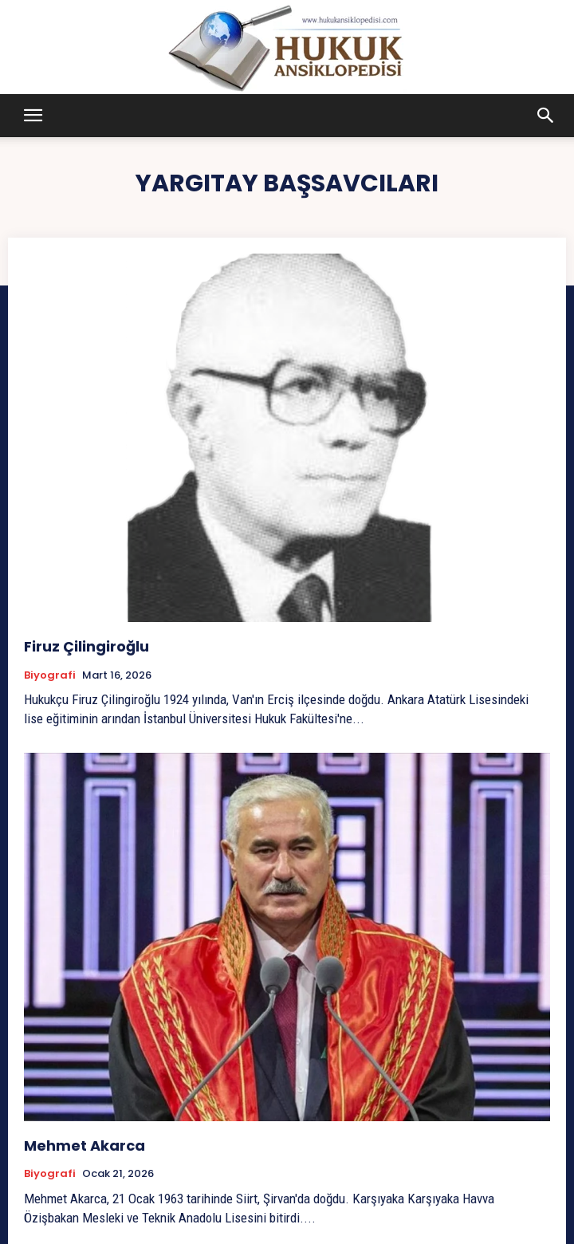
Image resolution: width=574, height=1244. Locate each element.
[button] (32, 115)
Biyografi (50, 675)
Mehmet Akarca (84, 1145)
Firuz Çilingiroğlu (86, 646)
